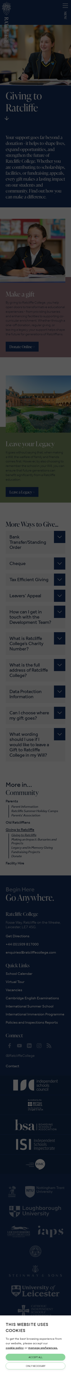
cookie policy (15, 1347)
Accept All (36, 1357)
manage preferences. (43, 1347)
